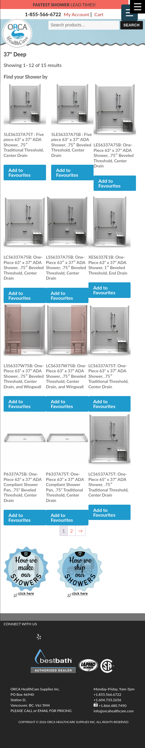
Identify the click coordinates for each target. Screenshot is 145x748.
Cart (98, 14)
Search (131, 25)
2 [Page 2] (71, 530)
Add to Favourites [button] (19, 172)
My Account (76, 14)
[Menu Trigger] (129, 13)
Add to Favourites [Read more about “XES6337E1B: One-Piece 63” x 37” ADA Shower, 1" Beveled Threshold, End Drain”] (104, 290)
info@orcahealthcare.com (114, 711)
